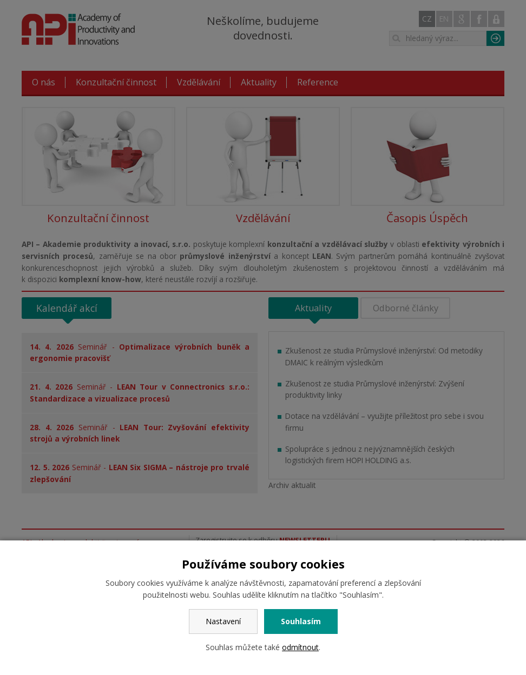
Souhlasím (301, 621)
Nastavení (223, 621)
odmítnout (300, 647)
